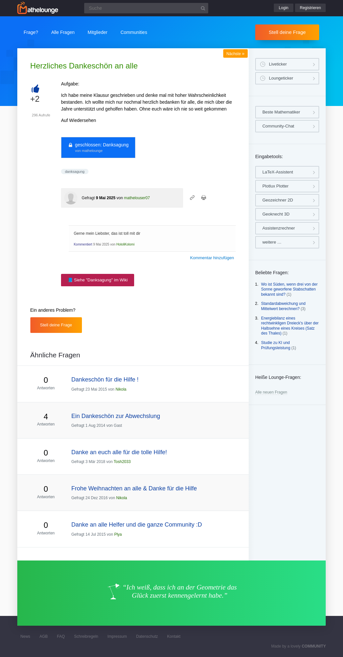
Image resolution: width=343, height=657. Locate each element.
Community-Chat (278, 126)
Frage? (31, 32)
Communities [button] (133, 32)
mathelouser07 (137, 198)
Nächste (235, 54)
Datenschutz (147, 636)
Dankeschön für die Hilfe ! (104, 379)
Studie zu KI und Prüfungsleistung (275, 345)
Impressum (117, 636)
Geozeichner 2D (277, 200)
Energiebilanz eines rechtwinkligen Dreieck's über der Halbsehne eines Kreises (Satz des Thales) (290, 326)
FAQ (61, 636)
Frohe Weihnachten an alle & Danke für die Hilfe (134, 488)
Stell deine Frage (287, 32)
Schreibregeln (86, 636)
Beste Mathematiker (281, 112)
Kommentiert (83, 244)
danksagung (75, 171)
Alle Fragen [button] (63, 32)
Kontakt (173, 636)
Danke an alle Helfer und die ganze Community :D (136, 524)
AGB (43, 636)
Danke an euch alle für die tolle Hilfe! (119, 452)
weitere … (272, 242)
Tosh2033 (122, 461)
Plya (118, 534)
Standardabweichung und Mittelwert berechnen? (283, 306)
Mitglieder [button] (98, 32)
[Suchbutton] (203, 8)
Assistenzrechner (278, 228)
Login (283, 8)
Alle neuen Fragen (271, 392)
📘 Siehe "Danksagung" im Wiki (98, 279)
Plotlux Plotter (275, 186)
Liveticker (278, 64)
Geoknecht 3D (275, 214)
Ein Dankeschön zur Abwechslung (115, 416)
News (25, 636)
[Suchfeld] (146, 8)
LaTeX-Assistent (277, 172)
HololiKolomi (126, 244)
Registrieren (310, 8)
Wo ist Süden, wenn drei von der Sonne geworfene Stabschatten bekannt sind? (289, 289)
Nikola (121, 389)
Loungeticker (281, 78)
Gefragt (88, 198)
